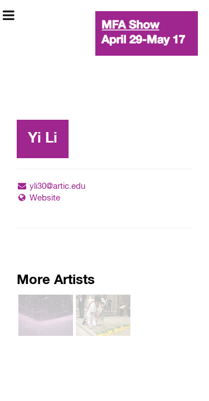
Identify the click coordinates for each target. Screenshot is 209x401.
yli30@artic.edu (51, 186)
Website (38, 198)
